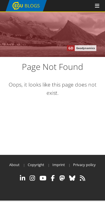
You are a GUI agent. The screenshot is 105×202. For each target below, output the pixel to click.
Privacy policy (84, 164)
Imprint (58, 164)
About (14, 164)
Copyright (36, 164)
